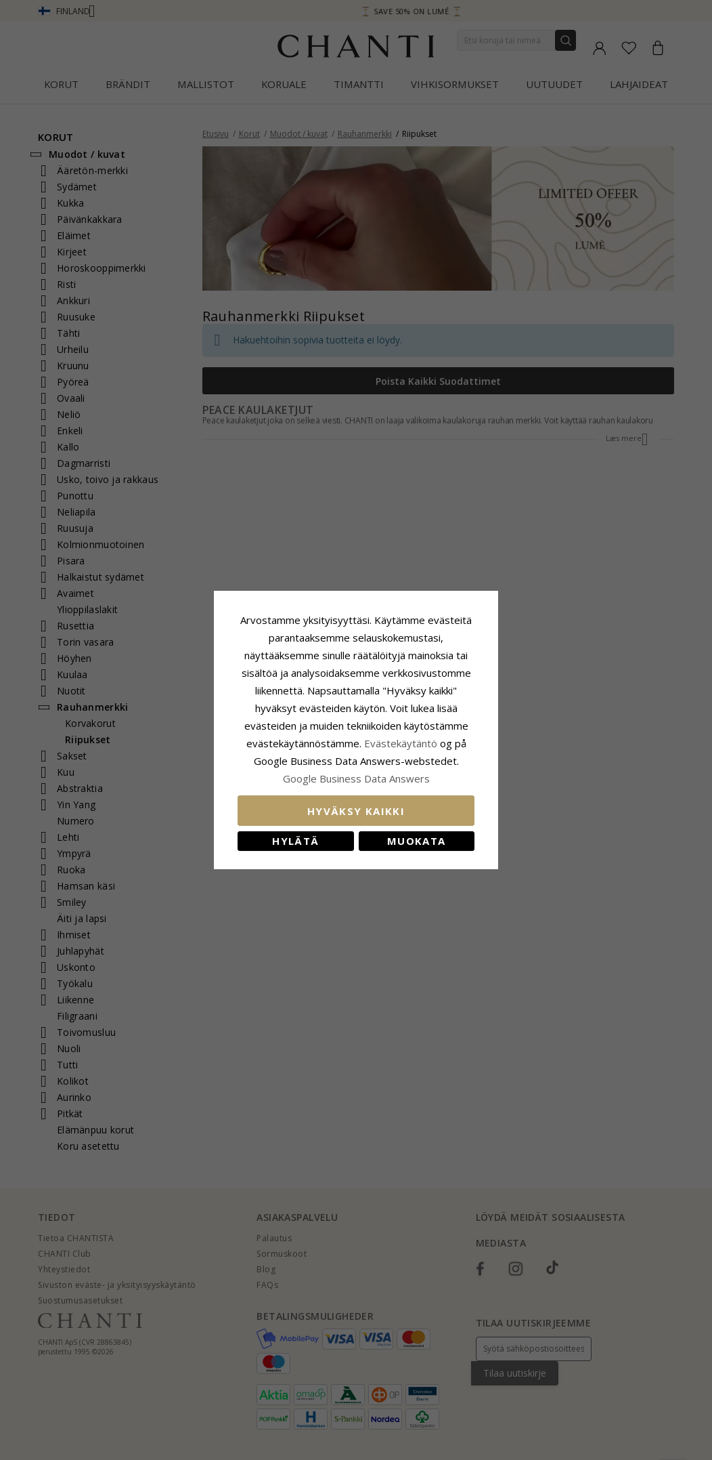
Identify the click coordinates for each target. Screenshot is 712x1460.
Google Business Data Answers (356, 778)
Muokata (416, 841)
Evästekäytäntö (400, 743)
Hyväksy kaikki (356, 811)
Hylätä (295, 841)
